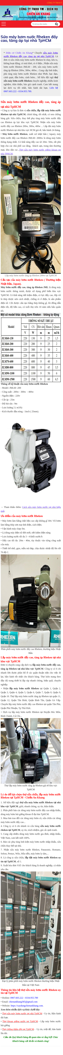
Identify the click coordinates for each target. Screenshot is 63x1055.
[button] (3, 24)
